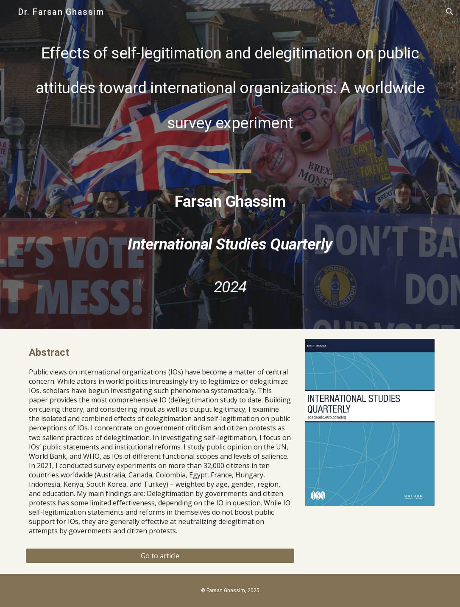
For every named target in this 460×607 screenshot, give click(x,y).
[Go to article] (160, 555)
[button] (450, 12)
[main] (229, 164)
